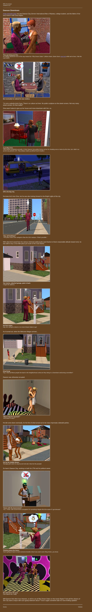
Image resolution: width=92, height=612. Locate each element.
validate (80, 606)
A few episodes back (10, 14)
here (10, 4)
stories (5, 606)
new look (63, 56)
